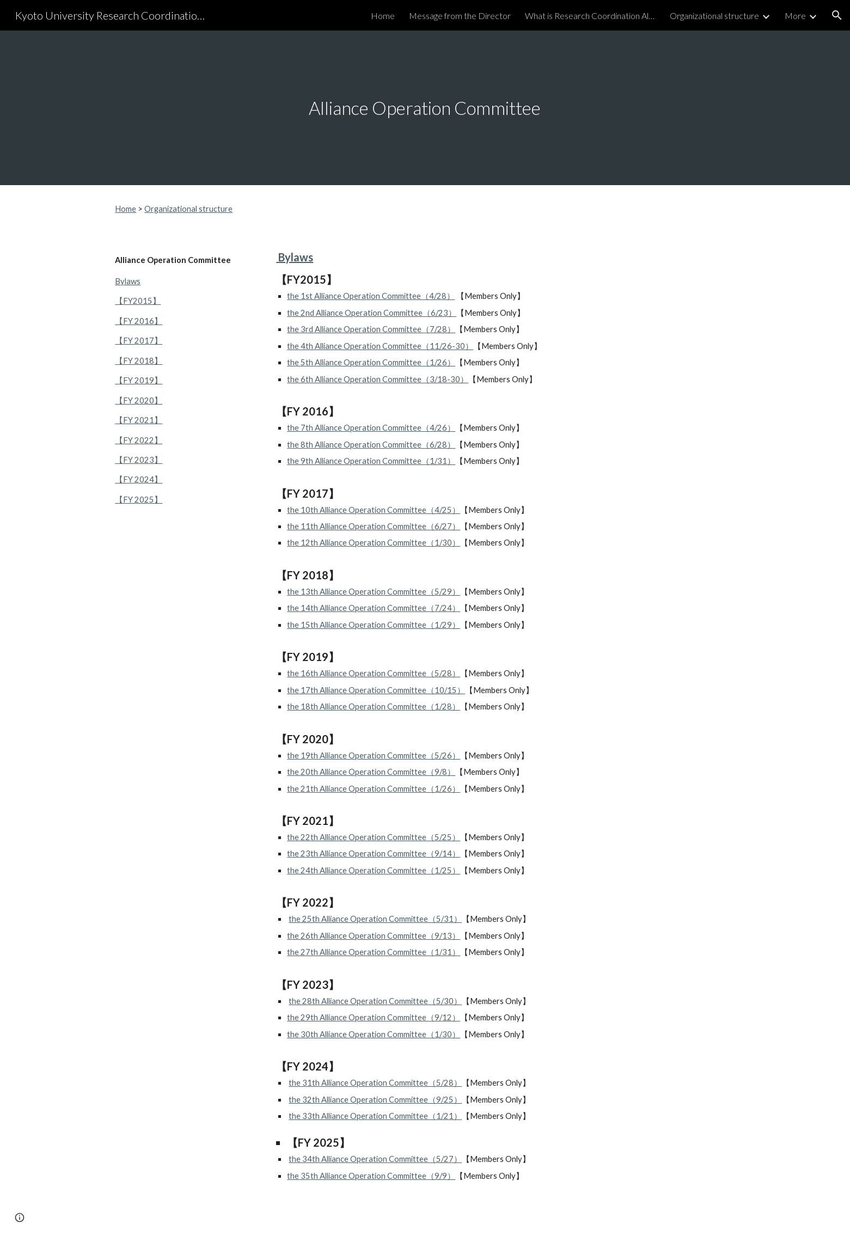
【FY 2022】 (138, 440)
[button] (837, 15)
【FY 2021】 (138, 420)
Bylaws (127, 281)
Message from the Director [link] (460, 15)
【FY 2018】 (138, 360)
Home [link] (383, 15)
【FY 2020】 (138, 400)
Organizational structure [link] (714, 15)
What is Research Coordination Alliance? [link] (590, 15)
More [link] (795, 15)
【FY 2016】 (138, 321)
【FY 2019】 (138, 380)
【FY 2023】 (138, 459)
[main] (425, 108)
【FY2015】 (138, 300)
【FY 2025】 (138, 499)
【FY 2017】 (138, 340)
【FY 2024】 (138, 479)
